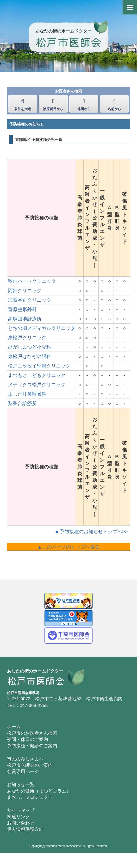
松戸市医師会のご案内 (30, 765)
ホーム (14, 726)
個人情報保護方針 (25, 829)
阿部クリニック (25, 290)
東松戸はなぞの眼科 (29, 356)
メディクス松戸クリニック (37, 384)
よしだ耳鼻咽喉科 (27, 394)
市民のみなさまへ (25, 758)
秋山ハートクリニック (32, 281)
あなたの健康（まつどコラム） (39, 790)
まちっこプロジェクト (30, 797)
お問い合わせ (20, 823)
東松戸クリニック (27, 337)
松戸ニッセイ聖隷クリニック (39, 365)
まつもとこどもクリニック (37, 375)
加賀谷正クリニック (29, 300)
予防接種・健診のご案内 (32, 745)
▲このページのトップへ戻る (68, 547)
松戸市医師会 (68, 42)
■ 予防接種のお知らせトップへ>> (92, 531)
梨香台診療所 (22, 403)
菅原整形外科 (22, 309)
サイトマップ (20, 810)
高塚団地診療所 (25, 318)
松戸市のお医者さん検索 (32, 733)
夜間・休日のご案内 (27, 739)
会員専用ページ (23, 771)
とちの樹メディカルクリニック (41, 328)
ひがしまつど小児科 (29, 347)
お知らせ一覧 (20, 784)
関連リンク (18, 816)
